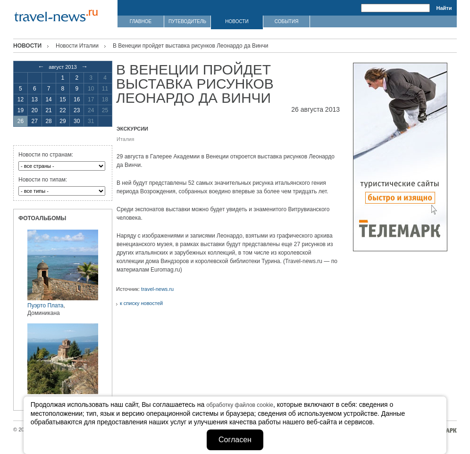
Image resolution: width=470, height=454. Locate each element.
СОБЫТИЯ (287, 21)
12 (20, 99)
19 (20, 110)
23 (77, 110)
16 (77, 99)
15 (62, 99)
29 (62, 121)
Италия (125, 139)
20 (35, 110)
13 (35, 99)
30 (77, 121)
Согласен (235, 440)
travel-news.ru (157, 289)
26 (20, 121)
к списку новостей (141, 303)
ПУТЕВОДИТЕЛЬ (187, 21)
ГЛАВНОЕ (140, 21)
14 (48, 99)
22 (62, 110)
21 (48, 110)
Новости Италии (77, 45)
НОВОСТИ (236, 21)
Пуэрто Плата (45, 305)
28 (48, 121)
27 (35, 121)
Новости (27, 45)
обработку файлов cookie (239, 405)
